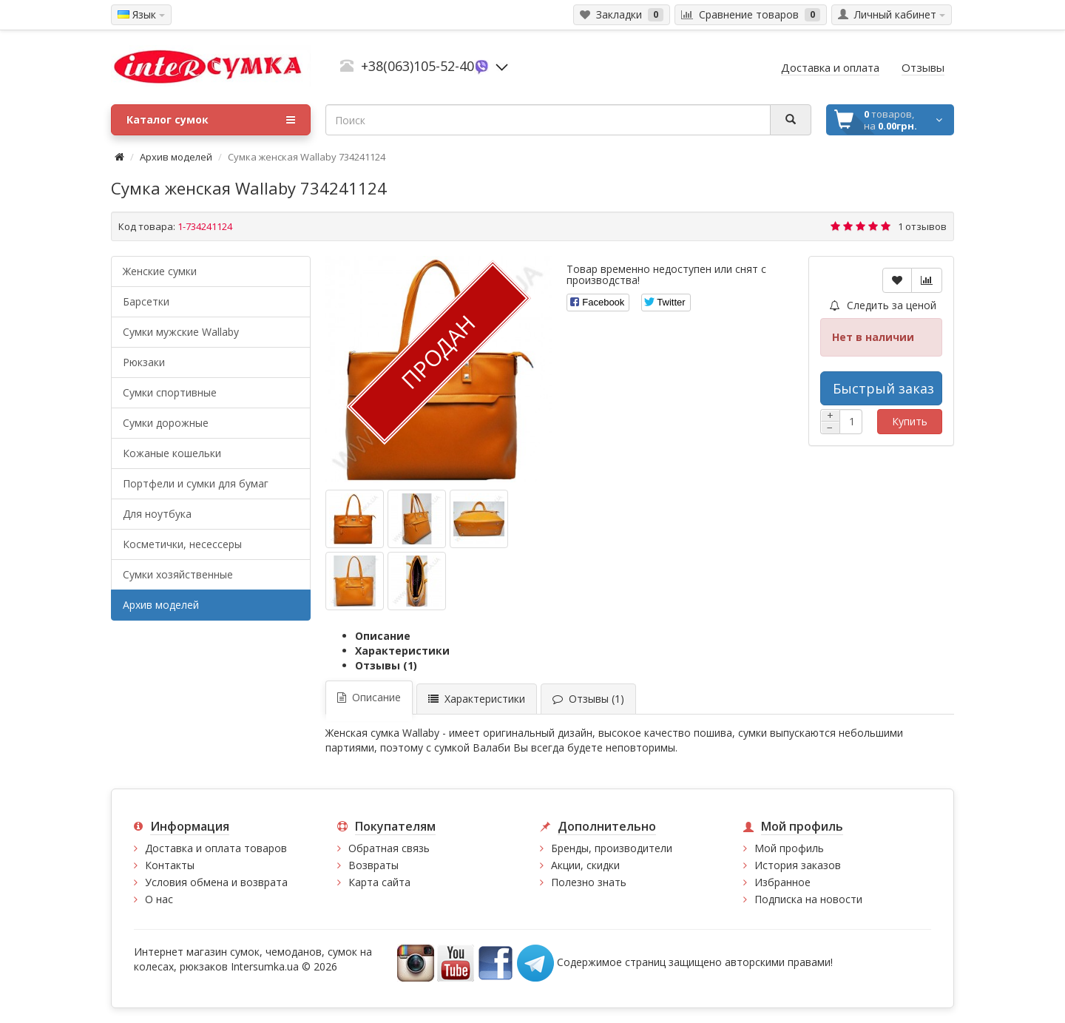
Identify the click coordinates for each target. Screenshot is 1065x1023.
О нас (159, 899)
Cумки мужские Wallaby (181, 332)
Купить (909, 421)
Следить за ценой (883, 305)
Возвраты (373, 865)
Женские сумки (160, 271)
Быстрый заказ (883, 388)
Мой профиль (789, 848)
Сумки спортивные (170, 392)
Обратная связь (389, 848)
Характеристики (402, 651)
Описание (382, 636)
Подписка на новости (808, 899)
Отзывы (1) (386, 665)
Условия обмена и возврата (216, 882)
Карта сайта (379, 882)
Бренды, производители (611, 848)
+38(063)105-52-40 (417, 66)
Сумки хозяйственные (178, 574)
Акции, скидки (585, 865)
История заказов (797, 865)
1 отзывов (922, 226)
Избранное (782, 882)
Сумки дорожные (166, 423)
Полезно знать (588, 882)
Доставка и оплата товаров (216, 848)
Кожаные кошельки (172, 453)
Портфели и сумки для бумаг (195, 483)
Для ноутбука (157, 514)
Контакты (170, 865)
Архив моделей (176, 156)
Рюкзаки (144, 362)
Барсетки (146, 301)
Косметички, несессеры (182, 544)
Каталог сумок (210, 119)
